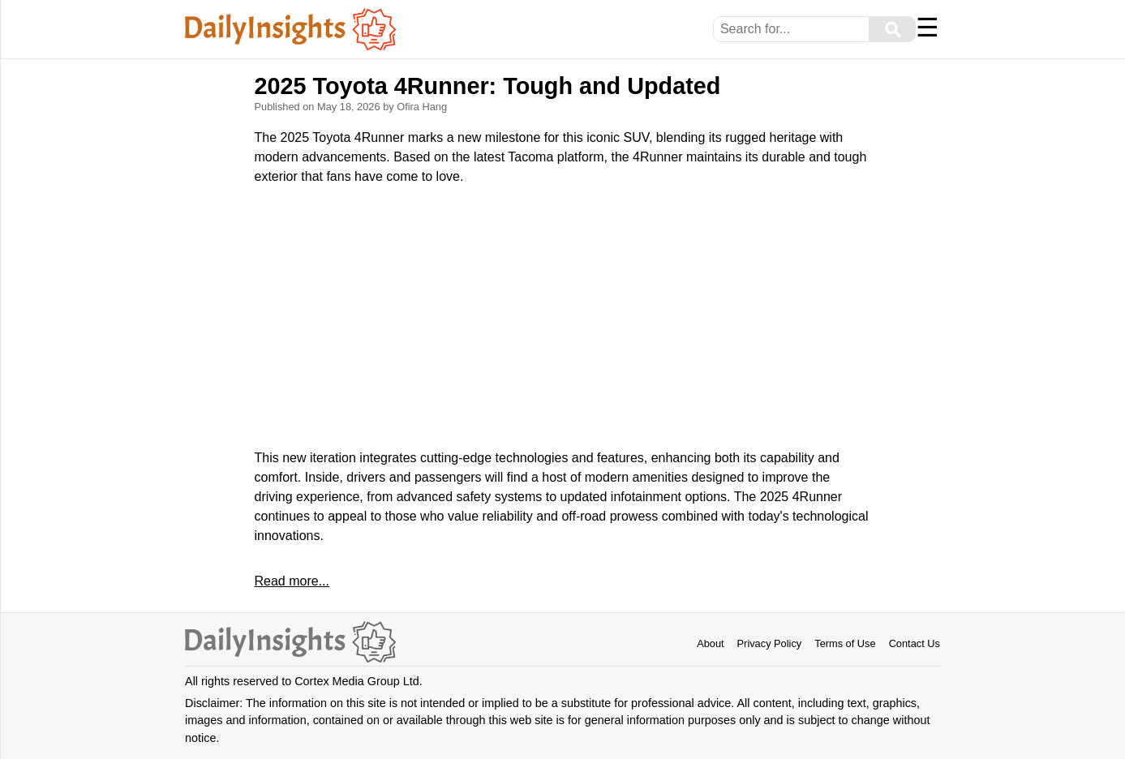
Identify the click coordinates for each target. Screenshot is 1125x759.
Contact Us (914, 643)
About (710, 643)
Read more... (291, 581)
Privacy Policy (769, 643)
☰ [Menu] (927, 27)
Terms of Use (844, 643)
